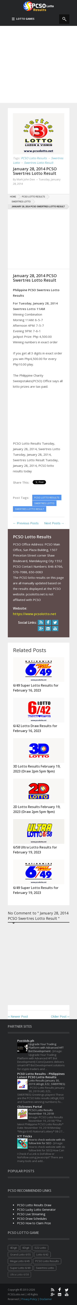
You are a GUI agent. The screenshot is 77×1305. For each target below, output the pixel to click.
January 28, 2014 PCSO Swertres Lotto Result (35, 171)
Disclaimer (46, 1299)
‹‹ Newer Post (18, 1016)
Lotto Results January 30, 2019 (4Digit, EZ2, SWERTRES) (47, 1082)
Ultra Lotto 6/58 (19, 1274)
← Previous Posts (26, 523)
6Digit (25, 1248)
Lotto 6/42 (42, 1254)
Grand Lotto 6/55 (20, 1254)
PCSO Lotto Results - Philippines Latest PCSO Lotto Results (41, 1075)
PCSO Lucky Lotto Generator (36, 1210)
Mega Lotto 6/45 (20, 1261)
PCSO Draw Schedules (32, 1219)
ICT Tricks (24, 1136)
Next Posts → (54, 523)
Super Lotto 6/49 (20, 1268)
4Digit (13, 1248)
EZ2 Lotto (40, 1248)
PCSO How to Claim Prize (34, 1223)
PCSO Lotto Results (47, 1261)
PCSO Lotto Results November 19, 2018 (41, 1111)
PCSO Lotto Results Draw (34, 1205)
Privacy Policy (29, 1299)
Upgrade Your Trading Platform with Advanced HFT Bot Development (46, 1047)
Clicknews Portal (29, 1107)
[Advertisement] (38, 64)
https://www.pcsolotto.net (34, 614)
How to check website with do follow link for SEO (47, 1141)
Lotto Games (23, 19)
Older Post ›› (60, 1016)
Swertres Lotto (45, 1268)
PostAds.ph (25, 1041)
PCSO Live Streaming (31, 1214)
